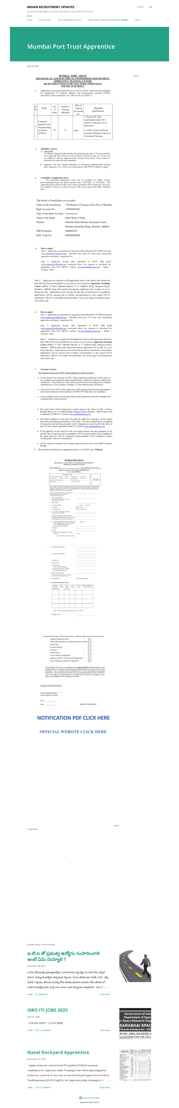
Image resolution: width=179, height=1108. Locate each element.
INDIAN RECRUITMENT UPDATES (50, 7)
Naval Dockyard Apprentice (58, 1052)
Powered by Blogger (89, 1098)
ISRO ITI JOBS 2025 (47, 1010)
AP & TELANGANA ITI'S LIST (69, 20)
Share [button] (135, 76)
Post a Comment (43, 1030)
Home (29, 20)
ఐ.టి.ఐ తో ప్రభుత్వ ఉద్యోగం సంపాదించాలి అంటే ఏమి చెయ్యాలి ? (63, 956)
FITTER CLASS (45, 20)
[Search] (140, 6)
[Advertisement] (73, 802)
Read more (105, 994)
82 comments (41, 994)
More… (138, 20)
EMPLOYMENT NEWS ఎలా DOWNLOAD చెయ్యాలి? (108, 20)
